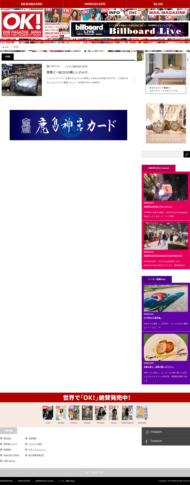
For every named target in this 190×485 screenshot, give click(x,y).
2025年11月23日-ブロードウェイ (158, 207)
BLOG (158, 4)
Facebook (156, 441)
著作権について (10, 444)
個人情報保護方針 (36, 455)
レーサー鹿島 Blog (73, 66)
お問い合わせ (9, 461)
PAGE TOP (95, 472)
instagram (156, 431)
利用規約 (7, 449)
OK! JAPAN (172, 481)
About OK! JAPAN (11, 455)
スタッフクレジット (37, 449)
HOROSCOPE (95, 4)
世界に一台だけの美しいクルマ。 (68, 72)
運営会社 (7, 438)
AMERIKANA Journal (44, 481)
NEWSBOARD (31, 4)
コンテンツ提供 (35, 444)
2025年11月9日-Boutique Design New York (163, 256)
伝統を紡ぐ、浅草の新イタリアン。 (159, 367)
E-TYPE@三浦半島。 (153, 318)
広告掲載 (32, 438)
